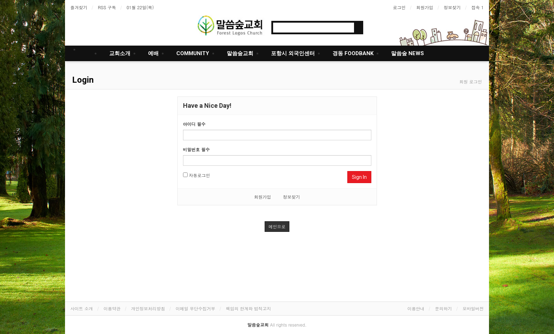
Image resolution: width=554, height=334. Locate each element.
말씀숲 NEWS (407, 53)
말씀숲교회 (240, 53)
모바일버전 (473, 308)
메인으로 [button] (277, 226)
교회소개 (119, 53)
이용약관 (112, 308)
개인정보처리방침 (148, 308)
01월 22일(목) (140, 7)
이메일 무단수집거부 (195, 308)
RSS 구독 (107, 7)
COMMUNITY (192, 53)
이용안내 (415, 308)
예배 (153, 53)
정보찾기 (452, 7)
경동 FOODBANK (352, 53)
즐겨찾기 (78, 7)
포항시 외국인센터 (293, 53)
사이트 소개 (81, 308)
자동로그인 (196, 175)
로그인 (399, 7)
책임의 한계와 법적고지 (248, 308)
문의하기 (443, 308)
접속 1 (477, 7)
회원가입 (424, 7)
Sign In (359, 177)
